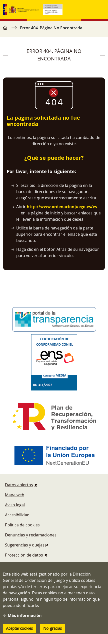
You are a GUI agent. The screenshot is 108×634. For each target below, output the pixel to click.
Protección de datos (24, 555)
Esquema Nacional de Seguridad (35, 565)
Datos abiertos (19, 485)
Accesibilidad (17, 515)
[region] (54, 30)
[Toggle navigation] (100, 10)
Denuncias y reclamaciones (30, 535)
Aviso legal (15, 505)
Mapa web (14, 495)
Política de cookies (22, 525)
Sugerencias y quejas (24, 545)
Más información (25, 622)
